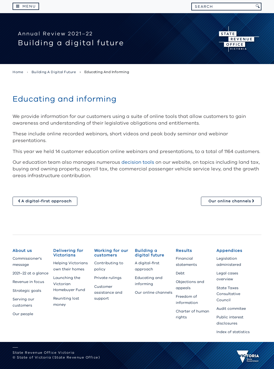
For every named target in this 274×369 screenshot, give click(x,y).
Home (18, 72)
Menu (29, 6)
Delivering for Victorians (68, 253)
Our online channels (153, 292)
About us (22, 250)
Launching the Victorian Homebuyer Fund (69, 283)
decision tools (137, 162)
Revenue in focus (28, 281)
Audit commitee (231, 308)
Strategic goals (27, 290)
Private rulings (107, 277)
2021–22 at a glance (30, 273)
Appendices (229, 250)
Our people (23, 313)
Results (184, 250)
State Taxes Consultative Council (228, 294)
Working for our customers (111, 253)
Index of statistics (233, 331)
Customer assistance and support (108, 292)
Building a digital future (54, 72)
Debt (180, 273)
